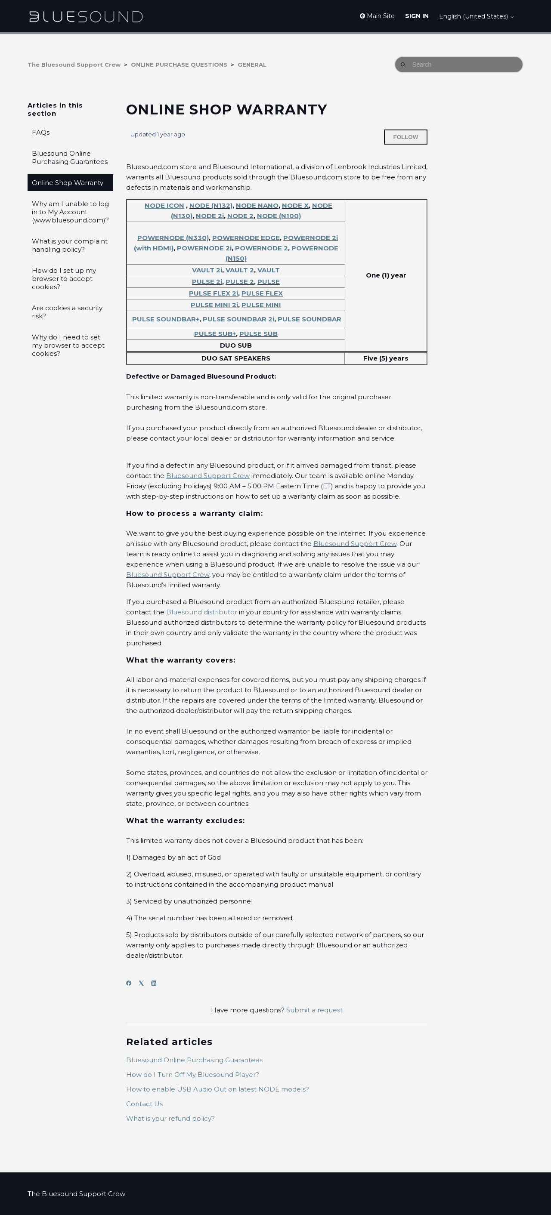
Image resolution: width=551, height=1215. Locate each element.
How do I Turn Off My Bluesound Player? (192, 1074)
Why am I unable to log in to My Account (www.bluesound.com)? (70, 212)
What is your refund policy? (170, 1118)
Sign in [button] (417, 16)
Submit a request (314, 1010)
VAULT (268, 270)
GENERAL (252, 64)
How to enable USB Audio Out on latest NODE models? (217, 1089)
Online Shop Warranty (67, 183)
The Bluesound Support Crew (74, 64)
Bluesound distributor (201, 612)
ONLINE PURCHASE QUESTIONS (179, 64)
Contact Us (144, 1104)
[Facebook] (131, 983)
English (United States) (477, 16)
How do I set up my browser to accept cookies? (64, 278)
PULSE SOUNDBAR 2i (238, 319)
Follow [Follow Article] (405, 137)
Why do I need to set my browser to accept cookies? (68, 345)
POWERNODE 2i (204, 248)
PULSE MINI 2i (214, 305)
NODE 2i (210, 216)
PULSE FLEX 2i (213, 293)
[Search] (458, 64)
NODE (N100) (279, 216)
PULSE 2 (240, 282)
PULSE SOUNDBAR (309, 319)
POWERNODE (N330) (173, 238)
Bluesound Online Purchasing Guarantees (70, 157)
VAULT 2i (207, 270)
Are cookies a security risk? (67, 312)
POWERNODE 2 (261, 248)
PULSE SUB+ (215, 334)
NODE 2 (240, 216)
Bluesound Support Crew (354, 544)
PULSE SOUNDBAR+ (165, 319)
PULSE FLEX (262, 293)
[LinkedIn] (156, 983)
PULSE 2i (207, 282)
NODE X (295, 205)
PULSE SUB (258, 334)
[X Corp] (144, 983)
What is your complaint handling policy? (70, 245)
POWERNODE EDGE (246, 238)
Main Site (377, 16)
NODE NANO (257, 205)
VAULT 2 (240, 270)
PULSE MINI (261, 305)
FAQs (41, 132)
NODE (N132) (210, 205)
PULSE (268, 282)
